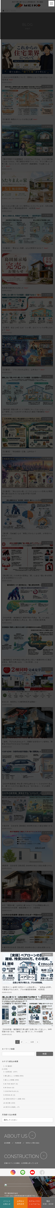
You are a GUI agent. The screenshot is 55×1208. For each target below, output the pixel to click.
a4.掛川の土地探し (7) (11, 1107)
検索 (45, 1054)
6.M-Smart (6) (8, 1087)
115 (32, 1042)
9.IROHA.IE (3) (9, 1095)
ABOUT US (15, 1136)
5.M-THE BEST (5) (10, 1084)
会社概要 (7, 1143)
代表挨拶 (18, 1143)
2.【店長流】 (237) (10, 1071)
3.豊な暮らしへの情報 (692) (13, 1076)
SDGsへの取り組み (33, 1143)
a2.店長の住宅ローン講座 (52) (14, 1099)
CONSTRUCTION (21, 1156)
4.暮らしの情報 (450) (11, 1080)
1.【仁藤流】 (8, 1066)
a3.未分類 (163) (9, 1103)
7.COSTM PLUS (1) (11, 1091)
